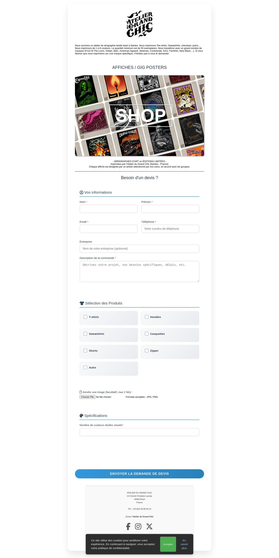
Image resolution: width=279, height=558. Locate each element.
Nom (83, 201)
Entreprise (86, 241)
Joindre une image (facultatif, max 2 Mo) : (106, 395)
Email (84, 221)
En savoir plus (184, 544)
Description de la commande (98, 257)
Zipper (154, 354)
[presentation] (139, 460)
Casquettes (157, 337)
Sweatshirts (96, 337)
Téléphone (148, 221)
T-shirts (94, 320)
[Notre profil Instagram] (138, 530)
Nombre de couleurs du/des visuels (101, 428)
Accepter (168, 544)
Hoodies (155, 320)
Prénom (147, 201)
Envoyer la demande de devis (139, 477)
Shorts (93, 354)
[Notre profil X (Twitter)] (149, 530)
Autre (92, 371)
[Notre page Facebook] (128, 530)
